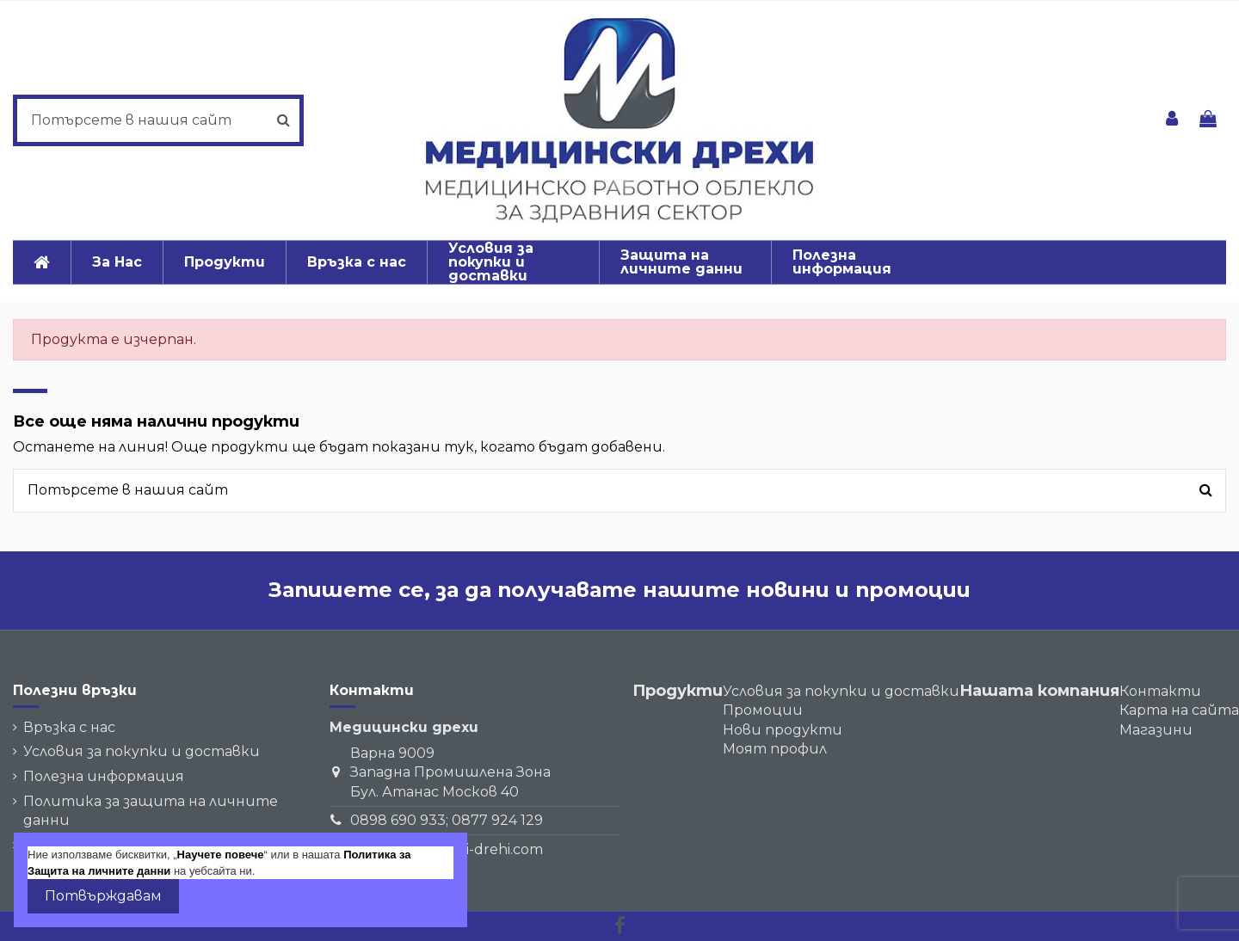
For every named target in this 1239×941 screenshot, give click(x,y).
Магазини (1156, 730)
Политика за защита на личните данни (150, 810)
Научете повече (220, 854)
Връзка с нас (69, 727)
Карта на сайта (1179, 710)
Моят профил (775, 749)
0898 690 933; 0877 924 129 (446, 820)
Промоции (763, 710)
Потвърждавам (103, 896)
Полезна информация (103, 776)
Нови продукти (782, 730)
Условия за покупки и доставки (141, 751)
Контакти (1160, 691)
